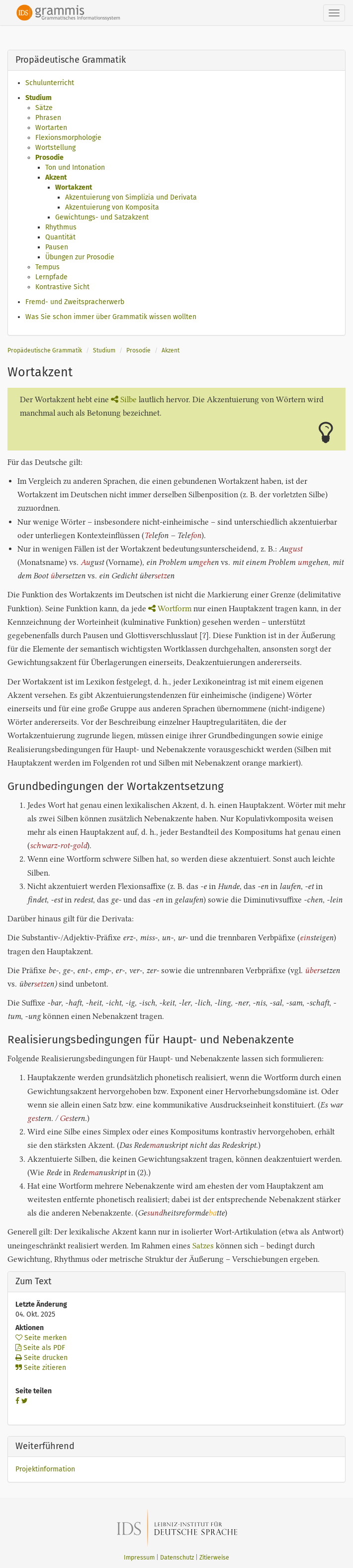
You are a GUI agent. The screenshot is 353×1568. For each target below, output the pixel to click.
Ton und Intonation (75, 167)
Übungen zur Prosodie (79, 257)
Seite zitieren (40, 1367)
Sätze (44, 108)
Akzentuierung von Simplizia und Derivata (131, 197)
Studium (38, 98)
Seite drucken (41, 1357)
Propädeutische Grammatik (44, 350)
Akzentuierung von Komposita (112, 207)
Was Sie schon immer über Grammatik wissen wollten (110, 317)
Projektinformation (45, 1469)
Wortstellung (55, 147)
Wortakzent (73, 187)
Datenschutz (177, 1557)
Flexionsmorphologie (68, 137)
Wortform (169, 608)
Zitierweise (214, 1557)
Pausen (56, 247)
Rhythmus (61, 227)
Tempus (47, 267)
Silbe (124, 399)
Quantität (60, 237)
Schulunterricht (49, 83)
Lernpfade (51, 277)
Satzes (203, 1245)
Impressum (139, 1557)
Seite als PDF (40, 1348)
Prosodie (49, 157)
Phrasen (48, 117)
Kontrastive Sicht (62, 287)
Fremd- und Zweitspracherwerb (74, 302)
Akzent (56, 177)
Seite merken (41, 1338)
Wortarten (51, 127)
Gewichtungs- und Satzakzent (102, 217)
